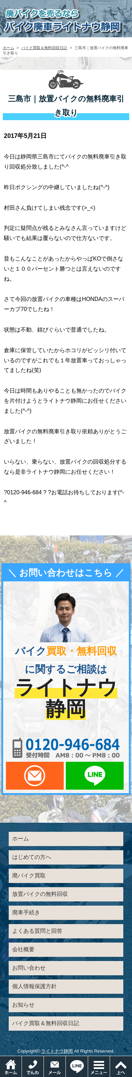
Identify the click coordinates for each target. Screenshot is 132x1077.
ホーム (8, 48)
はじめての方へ (31, 857)
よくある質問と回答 (37, 931)
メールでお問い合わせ (35, 776)
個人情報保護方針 (34, 986)
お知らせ (23, 1005)
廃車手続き (26, 912)
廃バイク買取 (29, 875)
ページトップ (121, 1066)
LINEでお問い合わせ (95, 776)
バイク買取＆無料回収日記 (44, 48)
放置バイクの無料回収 (40, 894)
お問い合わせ (29, 968)
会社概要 (23, 949)
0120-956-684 (66, 748)
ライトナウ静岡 (57, 1051)
